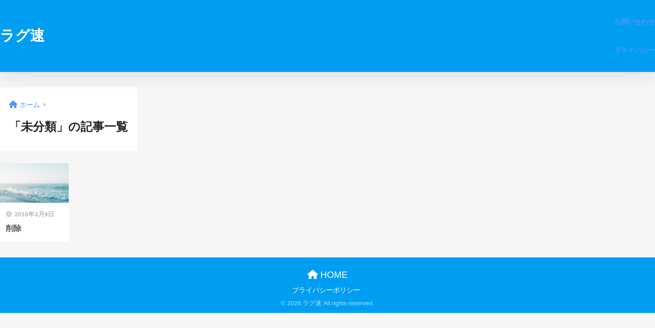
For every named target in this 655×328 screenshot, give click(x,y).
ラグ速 (22, 35)
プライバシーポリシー (326, 290)
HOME (327, 275)
